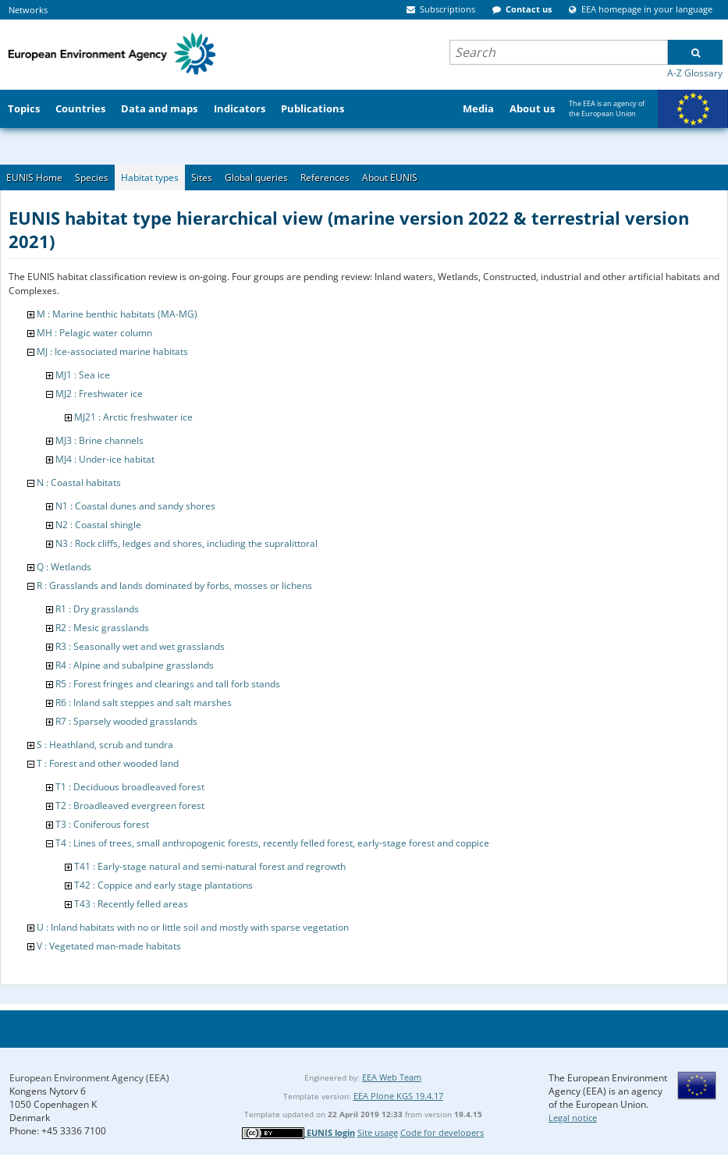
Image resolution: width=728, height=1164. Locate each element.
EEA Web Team (391, 1077)
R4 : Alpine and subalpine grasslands (134, 665)
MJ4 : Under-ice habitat (104, 459)
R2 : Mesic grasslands (102, 627)
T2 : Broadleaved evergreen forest (129, 805)
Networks (28, 10)
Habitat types (150, 177)
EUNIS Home (34, 177)
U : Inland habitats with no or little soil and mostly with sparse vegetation (193, 927)
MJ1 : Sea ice (82, 374)
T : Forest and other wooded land (108, 763)
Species (91, 177)
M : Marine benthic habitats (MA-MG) (117, 314)
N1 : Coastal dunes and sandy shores (135, 506)
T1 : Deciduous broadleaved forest (129, 786)
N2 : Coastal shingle (98, 524)
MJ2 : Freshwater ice (99, 393)
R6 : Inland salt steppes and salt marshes (143, 702)
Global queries (256, 177)
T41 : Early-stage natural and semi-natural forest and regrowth (210, 866)
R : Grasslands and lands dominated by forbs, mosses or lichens (174, 585)
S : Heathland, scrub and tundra (105, 744)
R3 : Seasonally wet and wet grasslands (140, 646)
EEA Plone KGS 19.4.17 (398, 1096)
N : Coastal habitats (79, 482)
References (325, 177)
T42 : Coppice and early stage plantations (163, 885)
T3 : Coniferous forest (102, 824)
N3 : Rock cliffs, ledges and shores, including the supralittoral (186, 543)
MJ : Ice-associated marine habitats (112, 351)
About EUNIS (389, 177)
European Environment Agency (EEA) (89, 1077)
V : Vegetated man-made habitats (109, 946)
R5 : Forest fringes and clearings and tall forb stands (167, 683)
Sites (201, 177)
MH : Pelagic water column (94, 332)
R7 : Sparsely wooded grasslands (126, 721)
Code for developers (442, 1132)
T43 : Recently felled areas (131, 903)
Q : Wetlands (64, 566)
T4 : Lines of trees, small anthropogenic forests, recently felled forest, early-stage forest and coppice (272, 843)
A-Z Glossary (695, 73)
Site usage (377, 1132)
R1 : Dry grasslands (97, 609)
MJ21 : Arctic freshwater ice (133, 417)
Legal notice (573, 1117)
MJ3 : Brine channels (99, 440)
